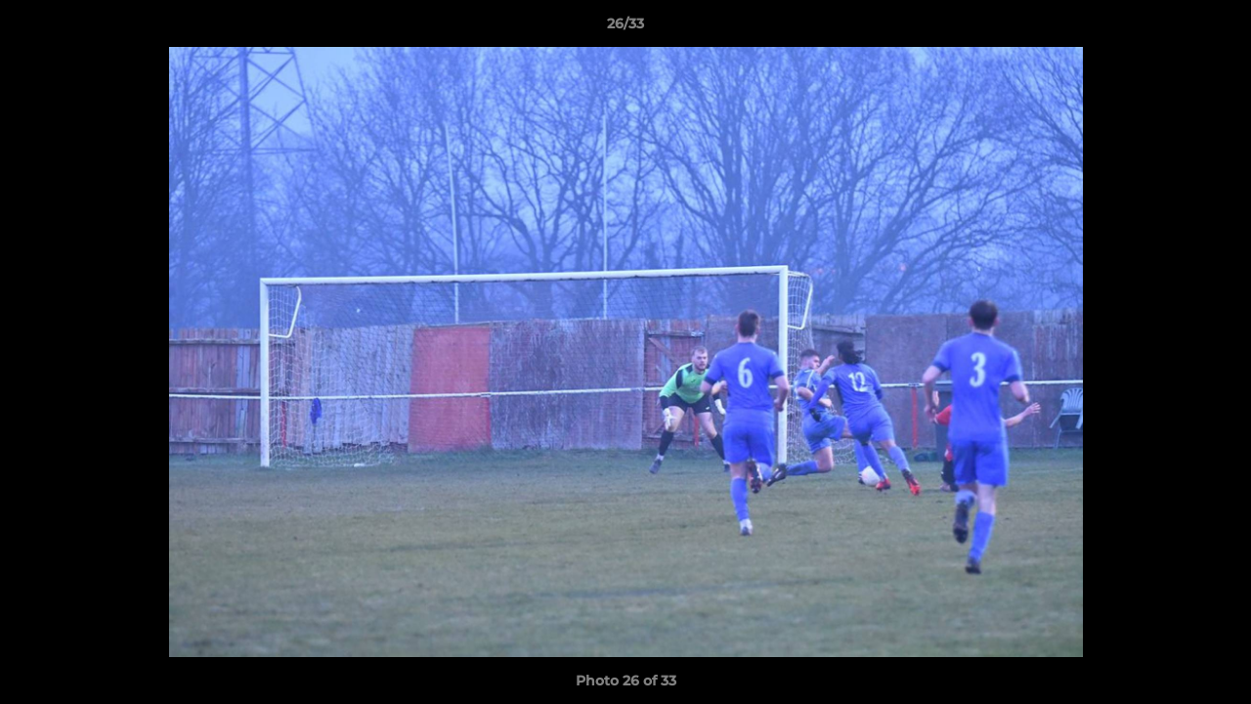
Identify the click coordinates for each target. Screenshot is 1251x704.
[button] (1216, 28)
